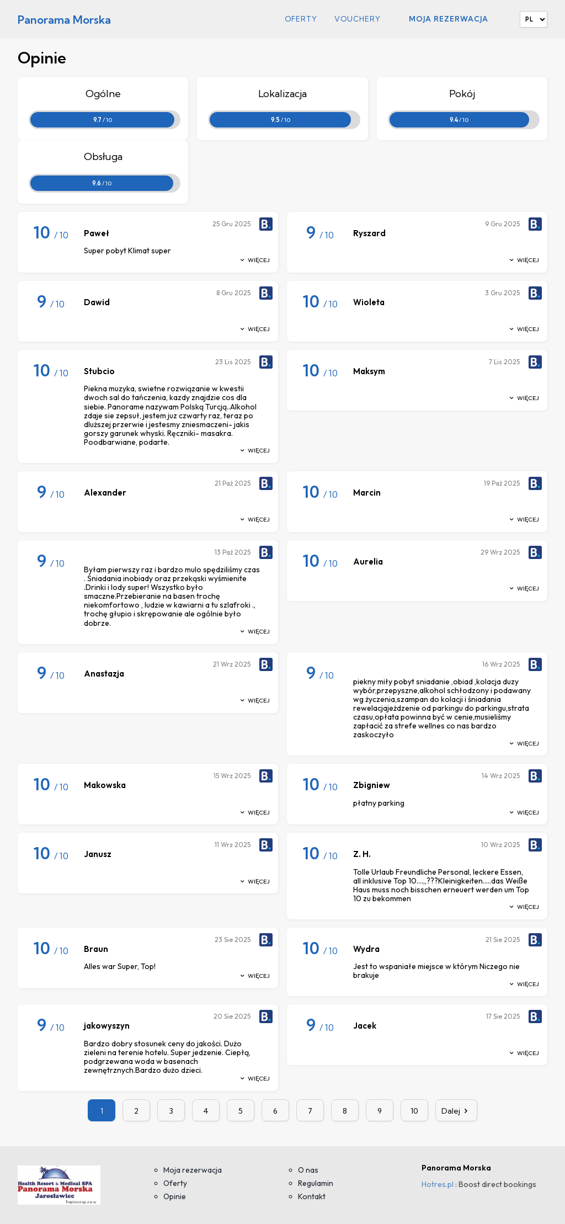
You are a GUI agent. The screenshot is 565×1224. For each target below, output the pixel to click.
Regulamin (315, 1183)
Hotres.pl (438, 1184)
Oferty (301, 19)
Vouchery (357, 19)
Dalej (456, 1111)
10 (414, 1111)
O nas (308, 1170)
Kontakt (312, 1196)
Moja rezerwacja (448, 18)
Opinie (174, 1196)
